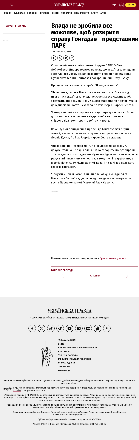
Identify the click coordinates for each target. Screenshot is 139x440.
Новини (7, 13)
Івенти (55, 13)
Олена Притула (118, 412)
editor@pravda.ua (77, 414)
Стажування (64, 366)
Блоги (94, 13)
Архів (103, 13)
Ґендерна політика (67, 355)
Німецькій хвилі (106, 85)
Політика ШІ (63, 351)
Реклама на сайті (66, 340)
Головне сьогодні (62, 270)
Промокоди (63, 370)
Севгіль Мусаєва (79, 412)
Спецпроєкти (81, 13)
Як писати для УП (66, 363)
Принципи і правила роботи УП (74, 359)
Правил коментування (112, 258)
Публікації (19, 13)
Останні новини (16, 26)
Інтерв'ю (44, 13)
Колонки (32, 13)
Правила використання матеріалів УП (77, 348)
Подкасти (66, 13)
